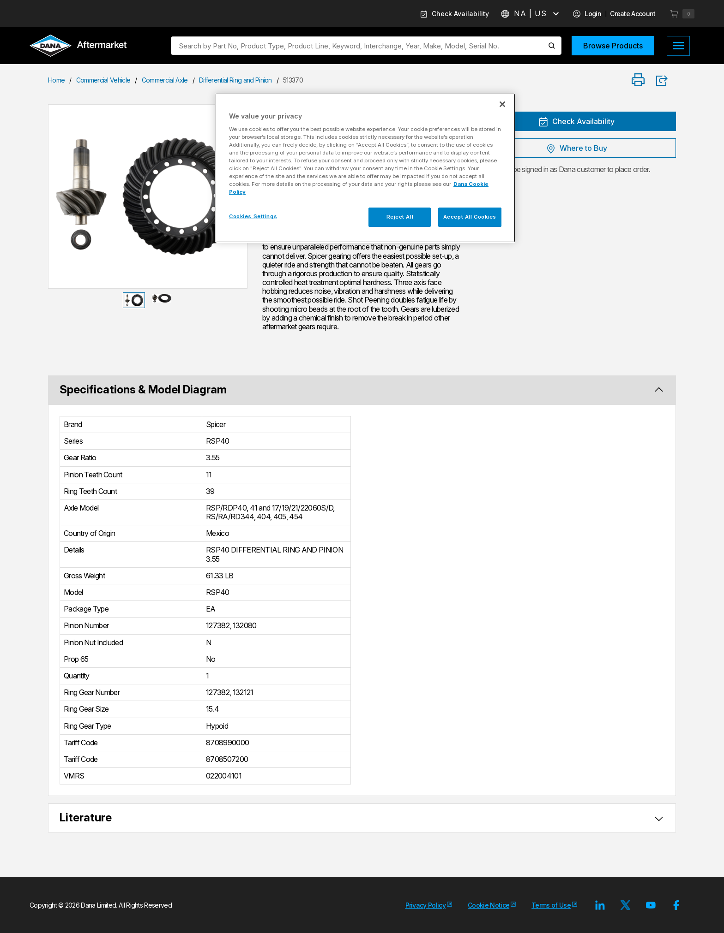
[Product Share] (665, 80)
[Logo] (78, 47)
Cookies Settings (253, 216)
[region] (365, 168)
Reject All (400, 217)
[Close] (502, 104)
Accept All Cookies (469, 217)
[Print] (638, 80)
